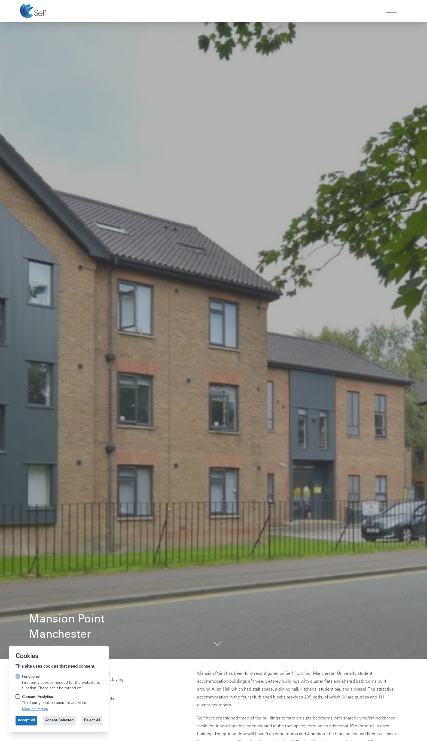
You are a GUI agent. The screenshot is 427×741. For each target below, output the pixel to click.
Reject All (92, 720)
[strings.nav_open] (391, 12)
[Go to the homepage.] (34, 11)
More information (35, 709)
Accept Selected (59, 720)
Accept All (26, 720)
